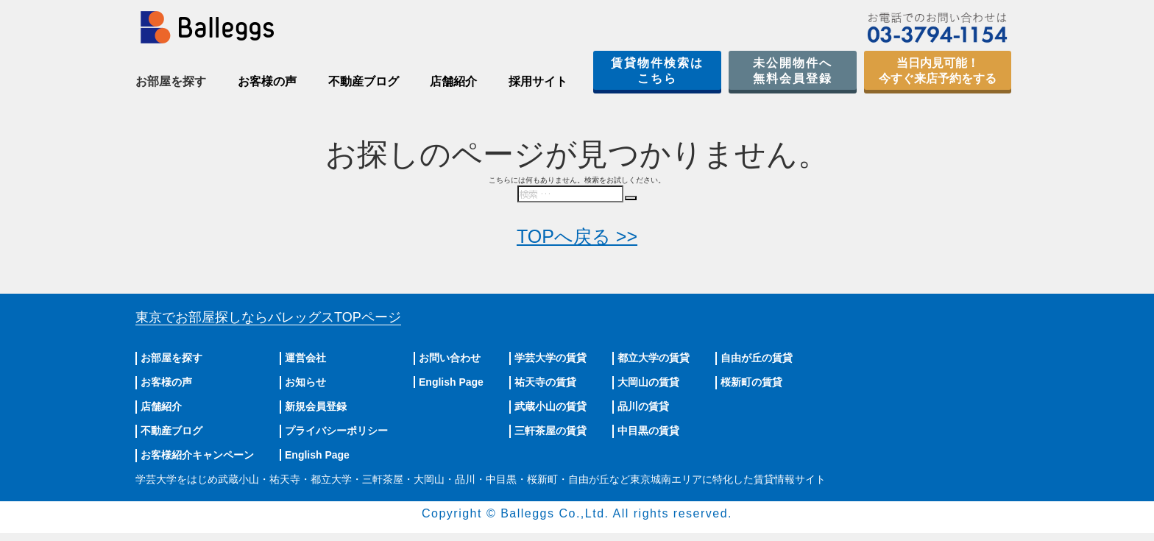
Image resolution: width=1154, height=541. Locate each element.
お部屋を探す (171, 358)
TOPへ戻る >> (577, 236)
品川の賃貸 (643, 406)
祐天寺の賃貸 (545, 382)
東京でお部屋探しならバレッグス (268, 317)
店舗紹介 (453, 81)
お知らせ (305, 382)
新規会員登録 (316, 406)
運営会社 (305, 358)
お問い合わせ (450, 358)
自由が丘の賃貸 (757, 358)
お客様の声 (267, 81)
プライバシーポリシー (336, 430)
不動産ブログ (363, 81)
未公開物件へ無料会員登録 (792, 71)
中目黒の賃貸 (648, 430)
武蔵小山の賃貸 (550, 406)
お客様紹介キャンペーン (197, 455)
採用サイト (538, 81)
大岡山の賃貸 (648, 382)
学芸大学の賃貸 (550, 358)
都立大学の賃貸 (653, 358)
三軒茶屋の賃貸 (550, 430)
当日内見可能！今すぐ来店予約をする (938, 71)
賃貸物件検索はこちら (657, 71)
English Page (317, 455)
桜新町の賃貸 (751, 382)
